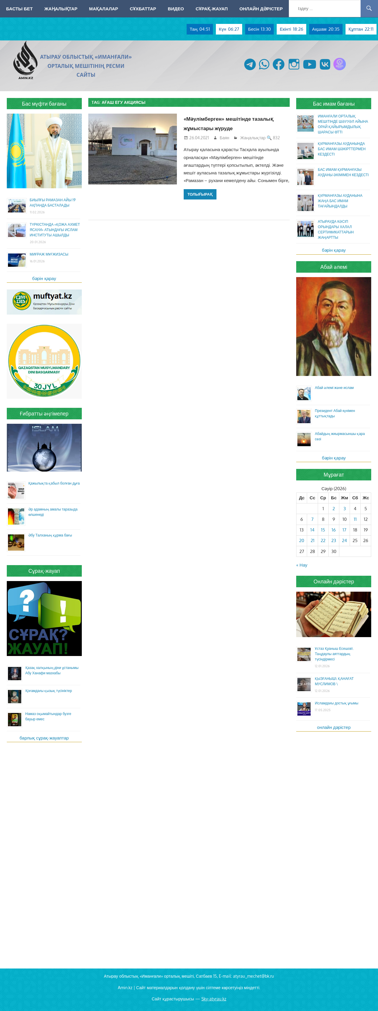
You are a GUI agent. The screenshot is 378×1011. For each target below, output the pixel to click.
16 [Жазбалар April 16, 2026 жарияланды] (334, 530)
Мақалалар (103, 9)
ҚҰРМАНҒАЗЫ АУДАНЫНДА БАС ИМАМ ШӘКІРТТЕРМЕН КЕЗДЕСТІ (342, 148)
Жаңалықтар (60, 9)
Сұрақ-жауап (211, 9)
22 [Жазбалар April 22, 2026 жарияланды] (323, 540)
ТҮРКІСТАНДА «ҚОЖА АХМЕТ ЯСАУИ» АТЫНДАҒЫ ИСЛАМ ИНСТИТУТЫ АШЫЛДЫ (55, 229)
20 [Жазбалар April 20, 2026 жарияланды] (301, 540)
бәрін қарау (44, 278)
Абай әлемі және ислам (334, 387)
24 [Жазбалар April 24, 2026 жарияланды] (344, 540)
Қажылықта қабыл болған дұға (54, 483)
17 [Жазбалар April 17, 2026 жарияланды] (344, 530)
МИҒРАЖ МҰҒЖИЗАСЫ (49, 254)
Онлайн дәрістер (261, 9)
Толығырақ (200, 194)
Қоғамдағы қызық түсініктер (48, 690)
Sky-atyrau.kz (213, 998)
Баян (224, 137)
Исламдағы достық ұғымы (336, 703)
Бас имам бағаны (334, 103)
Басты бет (19, 9)
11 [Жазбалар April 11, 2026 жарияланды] (355, 519)
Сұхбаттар (143, 9)
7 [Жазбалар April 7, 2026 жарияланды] (312, 519)
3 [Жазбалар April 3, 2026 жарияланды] (344, 508)
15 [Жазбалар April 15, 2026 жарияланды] (323, 530)
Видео (176, 9)
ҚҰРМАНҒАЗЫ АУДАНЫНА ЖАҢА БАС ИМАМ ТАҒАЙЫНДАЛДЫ (340, 200)
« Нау (301, 565)
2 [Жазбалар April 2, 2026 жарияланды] (334, 508)
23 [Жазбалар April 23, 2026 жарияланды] (333, 540)
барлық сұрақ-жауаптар (44, 738)
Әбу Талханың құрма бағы (50, 535)
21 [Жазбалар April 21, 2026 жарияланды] (313, 540)
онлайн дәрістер (334, 727)
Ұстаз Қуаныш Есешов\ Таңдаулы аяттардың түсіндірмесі (334, 653)
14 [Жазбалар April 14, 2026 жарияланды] (312, 530)
